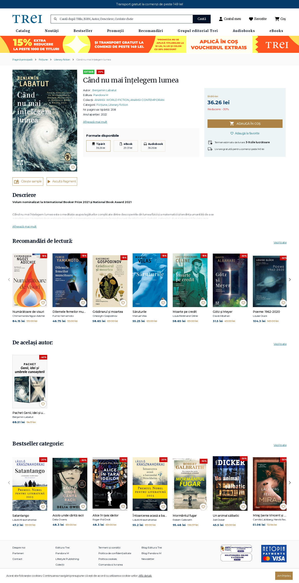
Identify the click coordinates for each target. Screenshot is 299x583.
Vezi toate (280, 242)
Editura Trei (62, 547)
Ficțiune (43, 59)
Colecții (59, 564)
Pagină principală (22, 59)
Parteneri (18, 553)
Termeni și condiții (109, 547)
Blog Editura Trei (151, 547)
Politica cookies (107, 558)
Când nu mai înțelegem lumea (93, 59)
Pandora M (100, 95)
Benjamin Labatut (104, 90)
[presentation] (9, 279)
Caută (202, 19)
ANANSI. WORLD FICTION (111, 100)
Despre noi (18, 547)
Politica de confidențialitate (114, 553)
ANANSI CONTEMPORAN (147, 100)
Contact (17, 558)
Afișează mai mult (95, 121)
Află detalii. (145, 575)
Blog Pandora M (151, 553)
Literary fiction (62, 59)
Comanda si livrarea (110, 564)
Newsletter (147, 558)
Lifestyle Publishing (67, 558)
